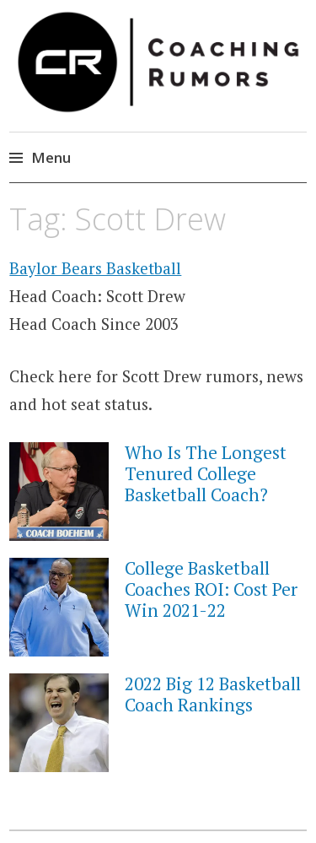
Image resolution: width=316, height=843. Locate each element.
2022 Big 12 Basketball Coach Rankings (213, 694)
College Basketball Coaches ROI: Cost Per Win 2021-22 (211, 589)
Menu (51, 157)
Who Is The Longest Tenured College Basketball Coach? (206, 473)
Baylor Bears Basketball (95, 267)
